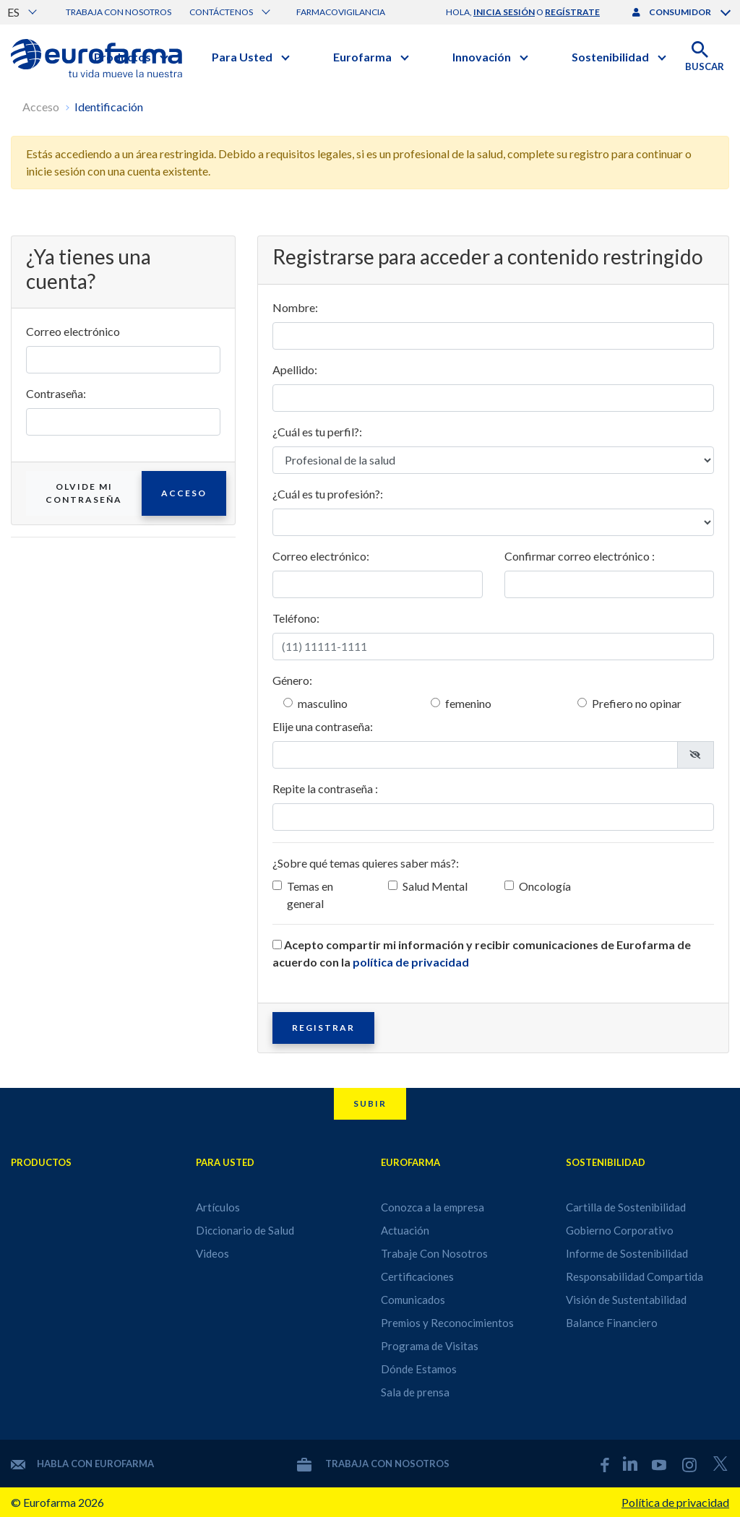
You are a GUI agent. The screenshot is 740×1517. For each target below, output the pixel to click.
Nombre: (295, 307)
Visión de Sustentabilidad (626, 1299)
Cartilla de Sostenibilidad (626, 1207)
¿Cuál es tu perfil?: (317, 431)
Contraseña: (56, 393)
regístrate (572, 12)
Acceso (40, 106)
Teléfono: (295, 618)
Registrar (323, 1027)
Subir (370, 1103)
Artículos (218, 1207)
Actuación (405, 1230)
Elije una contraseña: (322, 726)
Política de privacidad (675, 1502)
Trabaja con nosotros (118, 12)
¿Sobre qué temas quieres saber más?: (365, 863)
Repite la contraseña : (325, 788)
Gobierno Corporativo (620, 1230)
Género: (292, 680)
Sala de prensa (415, 1392)
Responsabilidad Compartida (634, 1276)
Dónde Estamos (419, 1368)
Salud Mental (435, 886)
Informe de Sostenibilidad (627, 1253)
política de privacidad (411, 962)
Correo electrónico (73, 331)
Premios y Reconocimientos (447, 1322)
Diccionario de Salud (245, 1230)
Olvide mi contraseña (84, 493)
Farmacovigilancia (340, 12)
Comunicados (413, 1299)
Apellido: (294, 369)
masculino (323, 703)
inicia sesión (504, 12)
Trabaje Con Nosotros (434, 1253)
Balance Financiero (612, 1322)
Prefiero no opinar (636, 703)
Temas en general (310, 894)
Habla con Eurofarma (82, 1463)
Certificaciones (417, 1276)
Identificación (108, 106)
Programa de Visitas (429, 1345)
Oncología (545, 886)
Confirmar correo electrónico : (579, 556)
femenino (468, 703)
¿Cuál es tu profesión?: (327, 494)
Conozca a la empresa (432, 1207)
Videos (212, 1253)
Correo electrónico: (320, 556)
